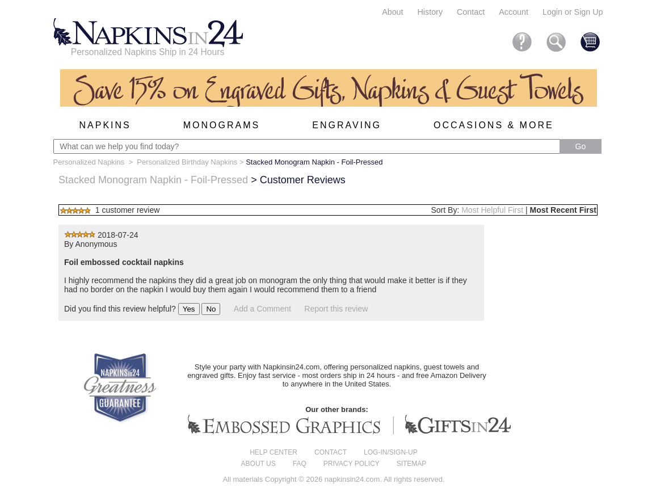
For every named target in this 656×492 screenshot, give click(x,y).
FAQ (299, 464)
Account (513, 11)
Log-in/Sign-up (391, 452)
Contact (471, 11)
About (392, 11)
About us (258, 464)
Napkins (105, 125)
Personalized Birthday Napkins (187, 162)
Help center (273, 452)
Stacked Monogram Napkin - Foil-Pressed (153, 180)
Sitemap (412, 464)
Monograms (221, 125)
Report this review (336, 308)
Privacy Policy (351, 464)
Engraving (346, 125)
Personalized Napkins (89, 162)
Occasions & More (494, 125)
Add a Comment (262, 308)
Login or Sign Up (573, 11)
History (430, 11)
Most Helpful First (492, 210)
